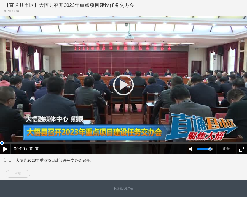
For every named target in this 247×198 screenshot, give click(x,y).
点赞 (18, 174)
